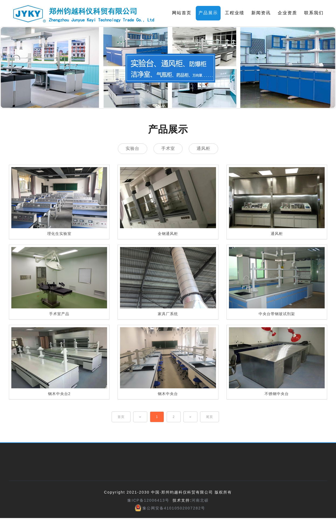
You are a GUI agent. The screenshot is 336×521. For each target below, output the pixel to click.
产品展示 (208, 12)
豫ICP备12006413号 (148, 501)
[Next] (190, 417)
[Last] (209, 417)
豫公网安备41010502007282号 (173, 508)
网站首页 (181, 12)
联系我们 (314, 12)
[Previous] (140, 417)
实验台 (131, 148)
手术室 (168, 148)
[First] (121, 417)
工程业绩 (234, 12)
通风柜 (205, 148)
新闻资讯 (261, 12)
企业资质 (287, 12)
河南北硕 (200, 501)
